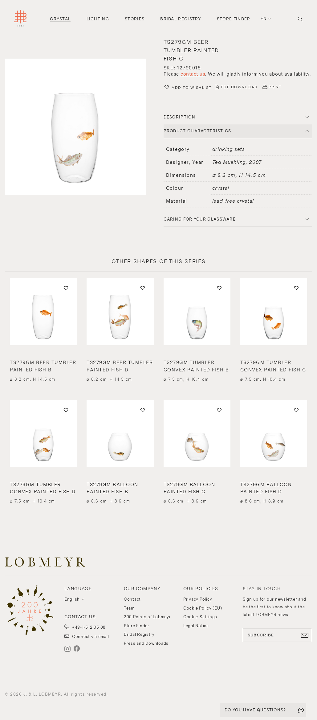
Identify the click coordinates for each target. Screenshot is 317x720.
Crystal (60, 19)
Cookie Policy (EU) (202, 608)
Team (129, 608)
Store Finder (233, 19)
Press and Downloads (146, 643)
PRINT (275, 87)
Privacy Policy (197, 599)
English (72, 599)
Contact (132, 599)
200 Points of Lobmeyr (147, 616)
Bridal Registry (180, 19)
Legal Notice (196, 625)
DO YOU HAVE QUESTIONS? (255, 710)
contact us (193, 74)
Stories (134, 19)
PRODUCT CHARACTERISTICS (197, 131)
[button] (79, 128)
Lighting (98, 19)
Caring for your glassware (200, 219)
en (264, 18)
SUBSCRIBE (277, 635)
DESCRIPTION (179, 117)
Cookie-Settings (200, 616)
